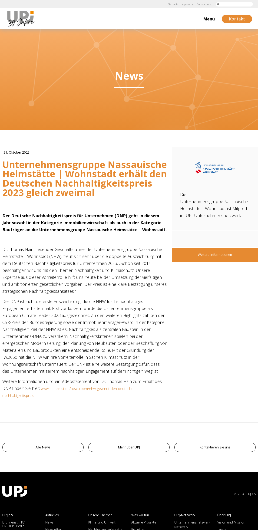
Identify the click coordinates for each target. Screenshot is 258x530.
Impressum (182, 4)
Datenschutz (202, 4)
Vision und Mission (231, 524)
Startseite (164, 4)
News (49, 524)
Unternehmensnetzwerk (192, 524)
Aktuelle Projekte (143, 524)
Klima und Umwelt (102, 524)
